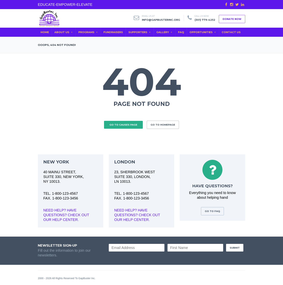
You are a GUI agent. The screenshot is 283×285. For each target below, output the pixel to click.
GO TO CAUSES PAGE (123, 123)
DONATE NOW (232, 18)
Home (45, 32)
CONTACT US (231, 32)
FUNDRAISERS (113, 32)
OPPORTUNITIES (203, 32)
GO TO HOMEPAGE (163, 123)
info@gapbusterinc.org (161, 19)
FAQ (181, 32)
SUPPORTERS (139, 32)
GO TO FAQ (212, 210)
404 (141, 81)
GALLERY (164, 32)
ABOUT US (63, 32)
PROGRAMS (88, 32)
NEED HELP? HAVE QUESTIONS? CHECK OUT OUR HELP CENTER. (66, 214)
